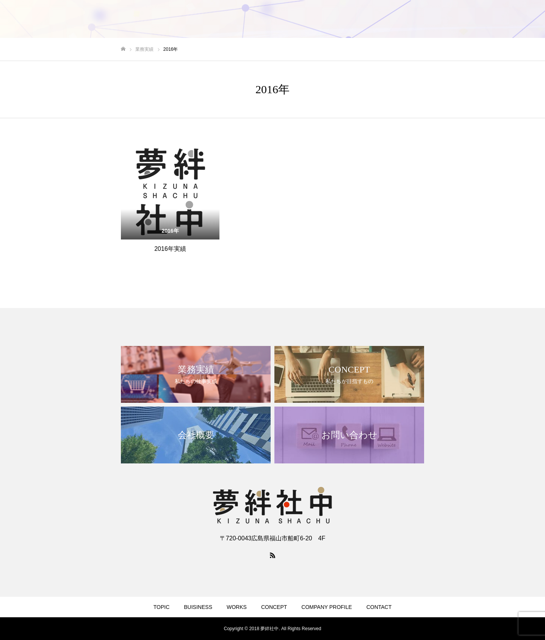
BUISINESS (198, 607)
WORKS (237, 607)
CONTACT (379, 607)
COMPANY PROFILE (326, 607)
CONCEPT (274, 607)
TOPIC (161, 607)
